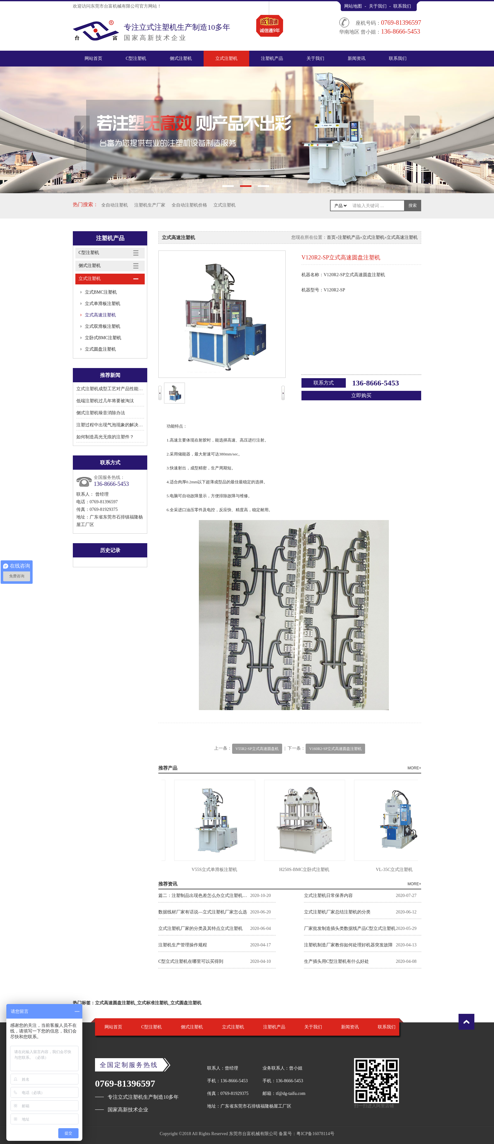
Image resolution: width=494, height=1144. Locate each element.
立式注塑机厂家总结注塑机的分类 (337, 912)
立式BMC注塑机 (101, 292)
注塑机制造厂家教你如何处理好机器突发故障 (348, 945)
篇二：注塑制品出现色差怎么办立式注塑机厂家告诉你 (204, 895)
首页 (331, 237)
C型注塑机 (136, 58)
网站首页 (93, 58)
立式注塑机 (226, 58)
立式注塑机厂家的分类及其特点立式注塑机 (200, 928)
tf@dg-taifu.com (290, 1093)
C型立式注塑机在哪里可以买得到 (190, 961)
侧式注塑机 (181, 58)
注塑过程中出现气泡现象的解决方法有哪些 (118, 425)
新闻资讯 (356, 58)
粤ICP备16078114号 (315, 1133)
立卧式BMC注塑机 (103, 337)
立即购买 (361, 395)
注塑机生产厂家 (149, 205)
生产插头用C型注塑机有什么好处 (336, 961)
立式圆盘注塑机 (100, 349)
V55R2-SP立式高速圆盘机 (257, 749)
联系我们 (402, 6)
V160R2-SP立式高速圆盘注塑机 (335, 749)
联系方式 (324, 382)
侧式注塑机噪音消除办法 (100, 412)
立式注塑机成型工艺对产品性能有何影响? (117, 388)
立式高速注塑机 (100, 315)
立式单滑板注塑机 (102, 303)
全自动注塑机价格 (189, 205)
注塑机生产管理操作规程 (182, 945)
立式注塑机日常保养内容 (328, 895)
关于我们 (378, 6)
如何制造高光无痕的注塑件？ (105, 437)
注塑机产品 (272, 58)
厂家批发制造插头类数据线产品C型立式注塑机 (350, 928)
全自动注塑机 (114, 205)
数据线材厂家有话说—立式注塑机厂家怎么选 (202, 912)
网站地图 (353, 6)
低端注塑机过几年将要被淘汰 (105, 400)
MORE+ (414, 768)
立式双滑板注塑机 (102, 326)
